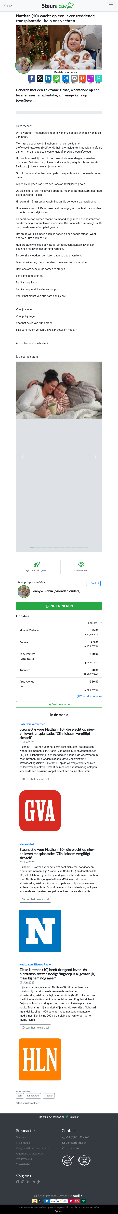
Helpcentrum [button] (71, 1148)
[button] (31, 79)
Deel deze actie (59, 704)
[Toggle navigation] (110, 6)
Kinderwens (33, 1096)
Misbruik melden (27, 1103)
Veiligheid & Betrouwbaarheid (33, 1148)
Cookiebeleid (24, 1164)
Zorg (20, 1096)
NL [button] (9, 6)
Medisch (48, 1096)
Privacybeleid (24, 1159)
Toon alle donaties (89, 696)
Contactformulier (74, 1142)
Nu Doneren (59, 606)
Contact (93, 583)
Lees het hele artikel (35, 779)
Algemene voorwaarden (30, 1153)
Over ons (21, 1137)
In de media (23, 1142)
